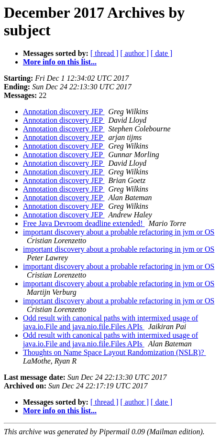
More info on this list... (60, 62)
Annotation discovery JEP (64, 111)
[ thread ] (104, 53)
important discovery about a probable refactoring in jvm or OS (118, 232)
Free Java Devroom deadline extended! (84, 223)
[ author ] (135, 53)
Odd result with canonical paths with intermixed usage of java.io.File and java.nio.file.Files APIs (110, 322)
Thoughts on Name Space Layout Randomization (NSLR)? (114, 352)
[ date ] (161, 53)
